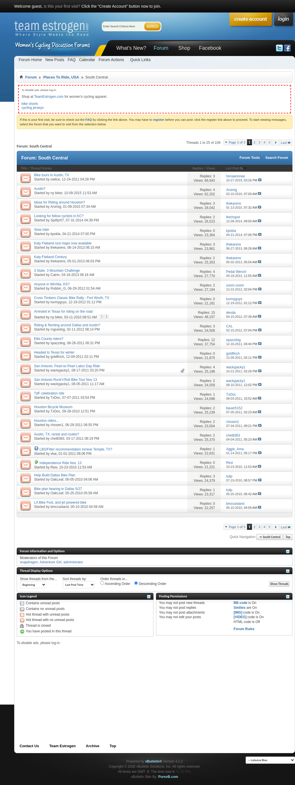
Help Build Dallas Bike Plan (54, 475)
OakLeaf (56, 479)
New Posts (54, 59)
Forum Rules (244, 629)
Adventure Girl (51, 562)
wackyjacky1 (59, 370)
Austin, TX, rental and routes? (56, 434)
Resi (53, 467)
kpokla (55, 234)
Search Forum (276, 158)
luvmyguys (58, 302)
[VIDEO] (240, 617)
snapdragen (29, 562)
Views (210, 168)
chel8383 (57, 439)
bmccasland (59, 507)
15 (213, 313)
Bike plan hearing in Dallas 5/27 (58, 489)
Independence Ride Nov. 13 (60, 463)
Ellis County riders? (48, 339)
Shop (184, 48)
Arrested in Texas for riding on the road (63, 311)
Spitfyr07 (57, 220)
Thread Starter (41, 168)
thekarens (58, 248)
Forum (160, 48)
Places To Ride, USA (61, 77)
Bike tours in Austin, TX (51, 175)
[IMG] (238, 612)
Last (286, 142)
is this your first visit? (62, 6)
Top (288, 537)
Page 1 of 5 (237, 142)
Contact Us (29, 746)
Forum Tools (250, 158)
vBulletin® (153, 761)
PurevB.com (168, 777)
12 (213, 340)
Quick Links (140, 59)
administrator (73, 562)
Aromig (55, 207)
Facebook (210, 48)
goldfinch (57, 357)
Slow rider (41, 230)
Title (24, 168)
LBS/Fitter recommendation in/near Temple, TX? (75, 449)
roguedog (57, 329)
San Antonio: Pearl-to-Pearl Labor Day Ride (67, 366)
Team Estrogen (62, 746)
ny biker (56, 193)
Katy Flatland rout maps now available (63, 243)
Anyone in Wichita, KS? (51, 284)
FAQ (72, 59)
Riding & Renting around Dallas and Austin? (67, 325)
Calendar (87, 59)
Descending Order (150, 583)
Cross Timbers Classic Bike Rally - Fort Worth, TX (71, 298)
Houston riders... (46, 421)
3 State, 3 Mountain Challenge (57, 271)
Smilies (240, 608)
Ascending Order (115, 583)
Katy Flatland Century (50, 257)
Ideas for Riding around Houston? (59, 202)
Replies (198, 168)
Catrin (55, 275)
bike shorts (30, 104)
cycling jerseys (33, 108)
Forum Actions (111, 59)
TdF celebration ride (49, 393)
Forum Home (30, 59)
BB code (241, 603)
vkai (53, 454)
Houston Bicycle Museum (53, 407)
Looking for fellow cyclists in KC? (59, 216)
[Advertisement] (103, 684)
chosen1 (56, 425)
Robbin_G (58, 288)
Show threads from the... (38, 579)
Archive (93, 746)
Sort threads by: (75, 579)
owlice (55, 179)
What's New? (131, 48)
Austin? (39, 189)
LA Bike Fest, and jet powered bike (60, 502)
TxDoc (55, 398)
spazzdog (57, 343)
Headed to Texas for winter (54, 352)
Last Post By (236, 168)
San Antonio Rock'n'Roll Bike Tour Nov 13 (65, 380)
